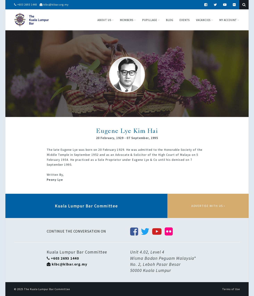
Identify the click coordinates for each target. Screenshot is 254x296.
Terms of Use (231, 289)
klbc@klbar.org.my (54, 4)
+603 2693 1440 (25, 4)
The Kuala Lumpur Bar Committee (47, 289)
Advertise (208, 206)
